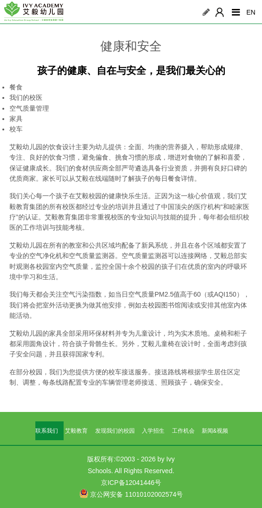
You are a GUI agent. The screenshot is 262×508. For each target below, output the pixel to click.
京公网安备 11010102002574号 (131, 493)
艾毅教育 (76, 430)
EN (250, 12)
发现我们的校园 (115, 430)
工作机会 (183, 430)
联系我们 (46, 430)
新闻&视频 (215, 430)
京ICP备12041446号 (131, 482)
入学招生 (153, 430)
